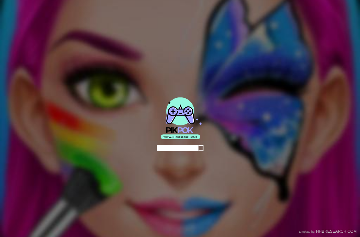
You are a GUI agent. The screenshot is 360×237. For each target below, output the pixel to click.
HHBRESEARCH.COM (336, 231)
